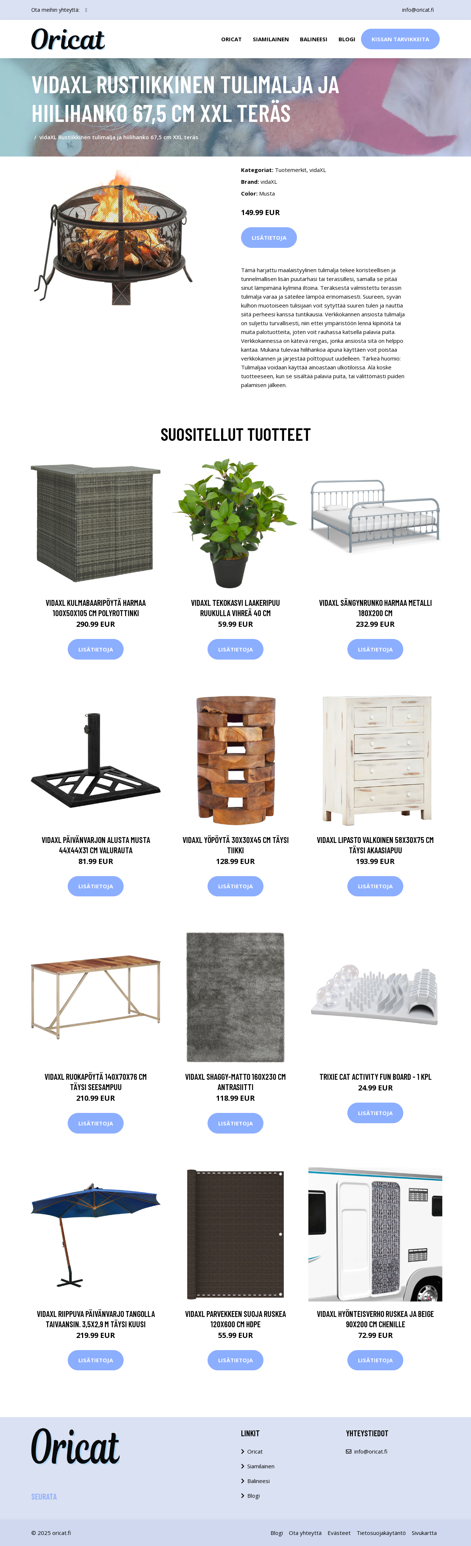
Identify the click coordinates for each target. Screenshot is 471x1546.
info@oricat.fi (418, 9)
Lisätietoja (269, 237)
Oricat (231, 39)
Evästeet (339, 1532)
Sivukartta (424, 1532)
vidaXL (317, 169)
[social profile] (86, 10)
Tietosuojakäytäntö (381, 1532)
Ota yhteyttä (305, 1532)
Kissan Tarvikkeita (400, 39)
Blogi (347, 39)
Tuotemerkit (291, 169)
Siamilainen (271, 39)
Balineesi (313, 39)
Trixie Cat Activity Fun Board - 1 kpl (375, 1076)
